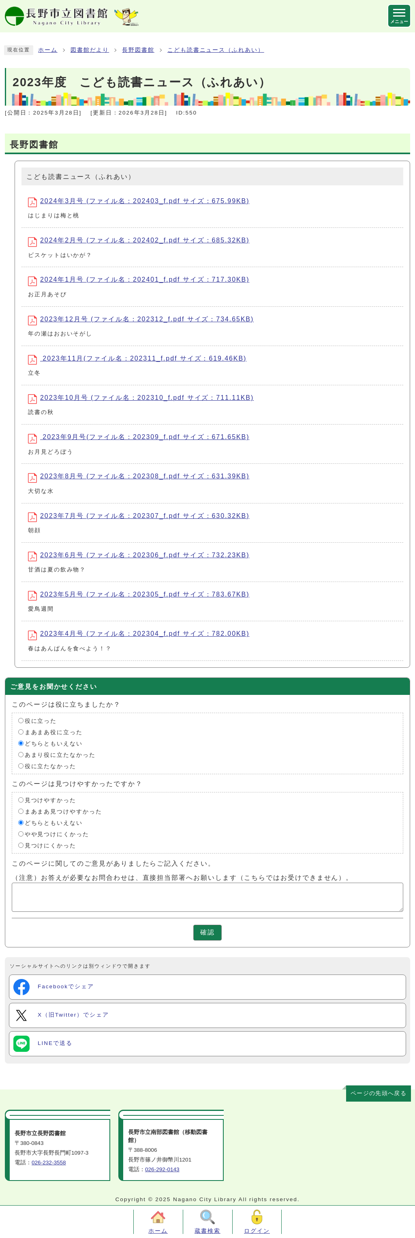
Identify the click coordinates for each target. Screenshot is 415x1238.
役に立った (41, 721)
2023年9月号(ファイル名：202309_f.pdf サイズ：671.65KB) (138, 438)
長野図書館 (138, 50)
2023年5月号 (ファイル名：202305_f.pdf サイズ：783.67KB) (138, 596)
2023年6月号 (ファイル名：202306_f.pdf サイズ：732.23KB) (138, 556)
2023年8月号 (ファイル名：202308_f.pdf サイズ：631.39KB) (138, 477)
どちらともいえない (54, 743)
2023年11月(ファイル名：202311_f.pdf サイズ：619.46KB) (137, 360)
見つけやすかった (50, 800)
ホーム (48, 50)
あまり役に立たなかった (60, 755)
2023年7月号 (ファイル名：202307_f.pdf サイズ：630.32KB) (138, 517)
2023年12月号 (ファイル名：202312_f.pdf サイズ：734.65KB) (141, 320)
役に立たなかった (50, 766)
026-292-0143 (162, 1169)
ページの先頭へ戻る (378, 1093)
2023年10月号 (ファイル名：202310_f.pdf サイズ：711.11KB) (141, 399)
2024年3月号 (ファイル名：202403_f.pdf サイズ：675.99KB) (138, 202)
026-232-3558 (49, 1162)
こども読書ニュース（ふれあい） (215, 50)
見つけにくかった (50, 845)
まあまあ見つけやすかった (63, 811)
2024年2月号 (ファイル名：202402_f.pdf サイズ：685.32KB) (138, 241)
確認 (207, 932)
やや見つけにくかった (57, 834)
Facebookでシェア (53, 987)
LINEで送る (43, 1044)
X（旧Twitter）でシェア (61, 1015)
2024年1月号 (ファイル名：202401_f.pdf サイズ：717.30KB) (138, 281)
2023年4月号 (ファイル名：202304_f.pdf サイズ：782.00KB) (138, 635)
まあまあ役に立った (54, 732)
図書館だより (90, 50)
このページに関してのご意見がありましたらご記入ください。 (113, 863)
